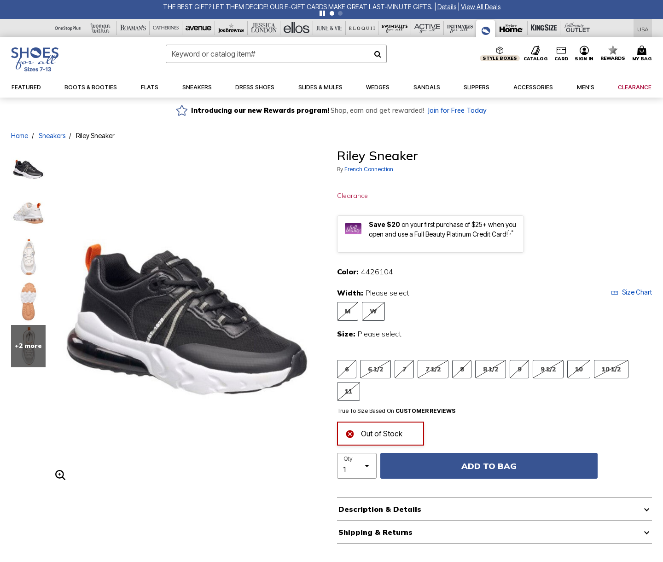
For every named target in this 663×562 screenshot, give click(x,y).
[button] (446, 7)
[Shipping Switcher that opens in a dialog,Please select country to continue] (643, 28)
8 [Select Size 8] (462, 369)
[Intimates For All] (460, 28)
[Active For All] (427, 28)
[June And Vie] (329, 28)
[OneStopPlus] (68, 28)
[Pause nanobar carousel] (322, 13)
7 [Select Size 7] (404, 369)
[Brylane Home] (511, 28)
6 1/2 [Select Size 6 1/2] (375, 369)
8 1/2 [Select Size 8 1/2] (490, 369)
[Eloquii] (362, 28)
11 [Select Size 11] (348, 391)
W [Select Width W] (373, 311)
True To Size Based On (396, 411)
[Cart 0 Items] (643, 54)
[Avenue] (198, 28)
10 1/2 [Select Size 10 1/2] (611, 369)
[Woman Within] (100, 28)
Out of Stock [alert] (373, 433)
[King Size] (544, 28)
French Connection (368, 169)
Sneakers (52, 135)
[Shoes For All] (486, 28)
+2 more (28, 346)
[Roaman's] (133, 28)
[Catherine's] (166, 28)
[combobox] (276, 54)
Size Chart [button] (631, 292)
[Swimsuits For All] (394, 28)
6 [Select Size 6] (347, 369)
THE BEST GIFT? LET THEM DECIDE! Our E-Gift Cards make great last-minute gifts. (298, 7)
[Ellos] (296, 28)
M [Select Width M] (347, 311)
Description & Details (379, 509)
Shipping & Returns (375, 532)
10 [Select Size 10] (578, 369)
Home (19, 135)
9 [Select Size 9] (519, 369)
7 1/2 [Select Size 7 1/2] (433, 369)
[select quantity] (357, 466)
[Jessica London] (264, 28)
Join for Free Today (457, 110)
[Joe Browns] (231, 28)
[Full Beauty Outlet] (576, 28)
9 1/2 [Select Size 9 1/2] (548, 369)
